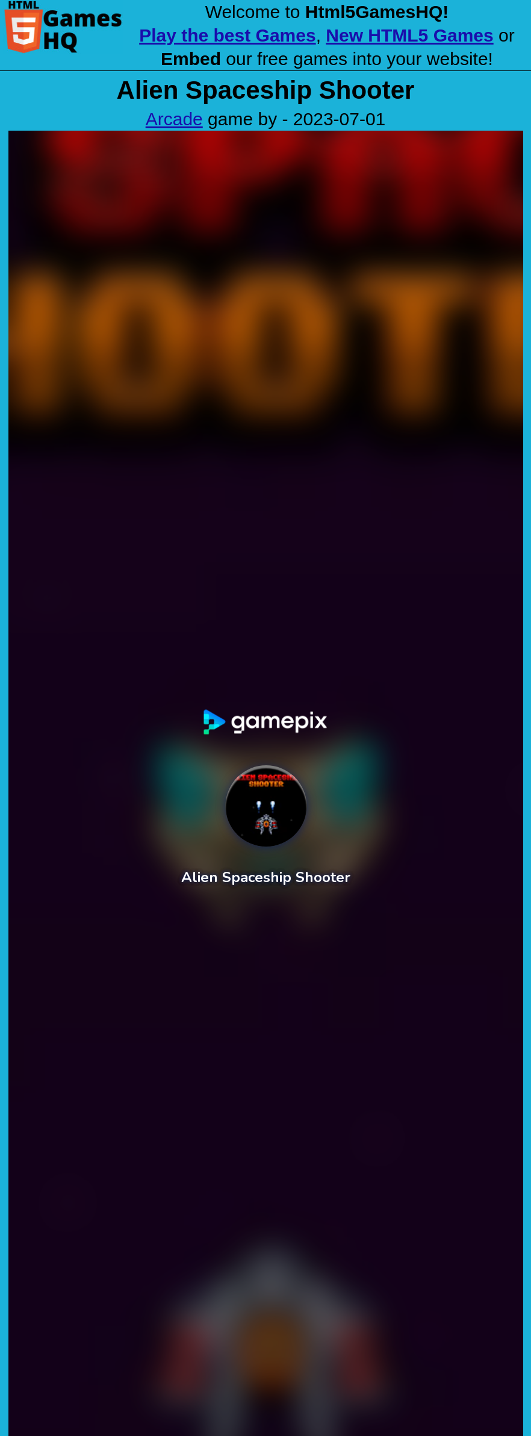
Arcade (174, 119)
